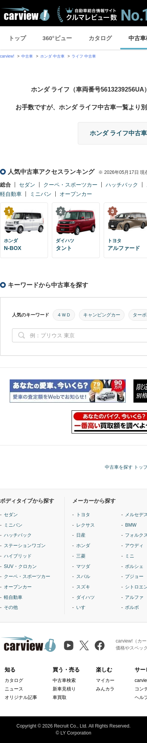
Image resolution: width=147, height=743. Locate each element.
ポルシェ (134, 566)
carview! (7, 56)
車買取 (60, 697)
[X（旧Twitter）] (84, 645)
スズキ (83, 587)
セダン (27, 185)
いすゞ (83, 607)
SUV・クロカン (20, 566)
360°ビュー (57, 38)
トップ (17, 38)
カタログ (100, 38)
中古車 (27, 56)
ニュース (14, 689)
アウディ (134, 545)
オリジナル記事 (21, 697)
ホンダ (83, 545)
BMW (130, 525)
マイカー (105, 680)
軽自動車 (11, 194)
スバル (83, 576)
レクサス (85, 525)
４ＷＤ (64, 315)
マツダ (83, 566)
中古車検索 (64, 680)
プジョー (134, 576)
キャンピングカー (101, 315)
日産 (80, 535)
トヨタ (83, 514)
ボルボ (132, 607)
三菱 (80, 556)
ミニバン (40, 194)
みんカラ (105, 689)
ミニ (129, 556)
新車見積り (64, 689)
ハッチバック (122, 185)
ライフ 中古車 (84, 56)
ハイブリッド (18, 556)
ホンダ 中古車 (52, 56)
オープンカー (76, 194)
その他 (11, 607)
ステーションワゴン (25, 545)
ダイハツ (85, 597)
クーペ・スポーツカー (70, 185)
